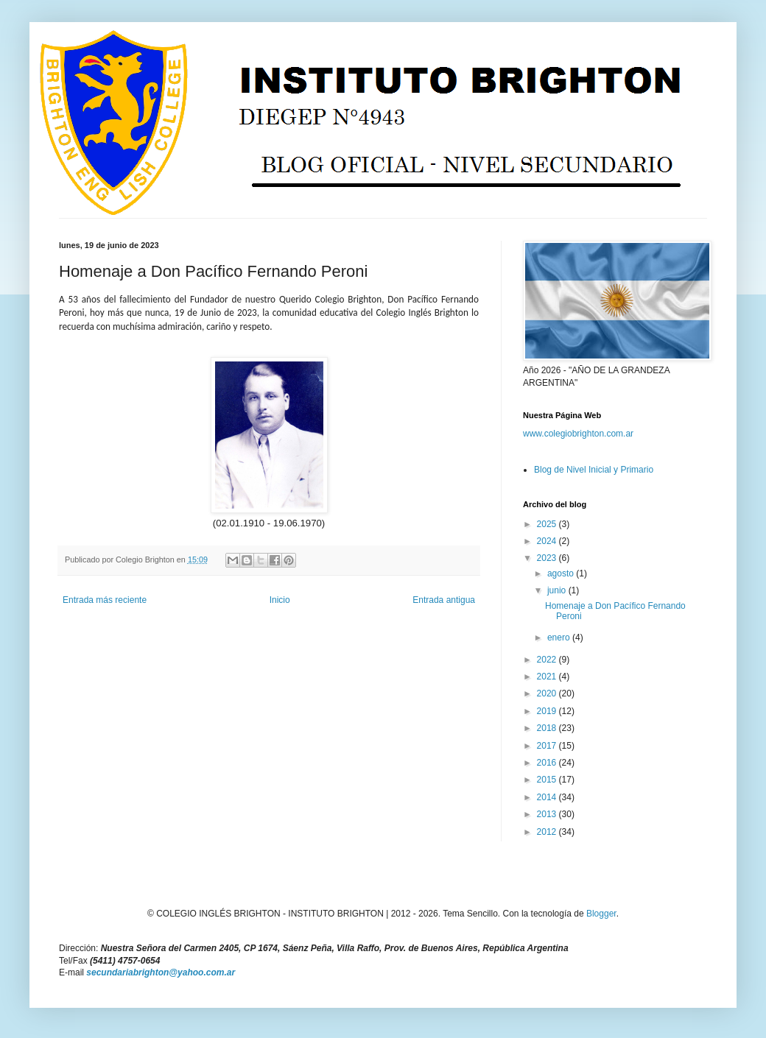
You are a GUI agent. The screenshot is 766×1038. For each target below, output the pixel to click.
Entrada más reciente (105, 600)
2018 (548, 728)
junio (558, 590)
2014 (548, 797)
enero (559, 637)
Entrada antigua (443, 600)
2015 (548, 779)
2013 (548, 814)
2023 (548, 558)
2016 (548, 763)
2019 (548, 711)
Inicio (280, 600)
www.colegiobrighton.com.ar (578, 433)
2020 (548, 693)
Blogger (601, 913)
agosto (561, 573)
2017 (548, 746)
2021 (548, 676)
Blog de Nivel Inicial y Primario (593, 470)
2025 (548, 524)
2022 (548, 659)
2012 (548, 832)
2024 (548, 541)
